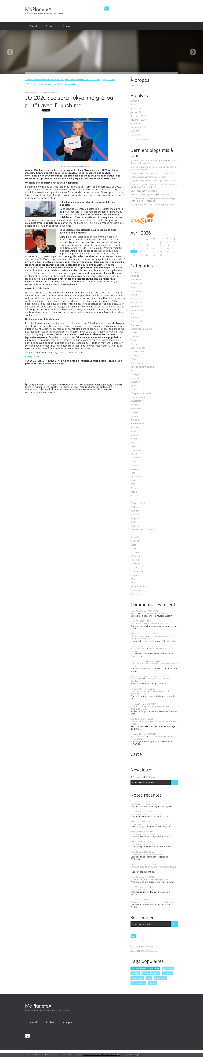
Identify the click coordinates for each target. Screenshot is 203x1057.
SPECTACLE (136, 541)
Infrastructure (137, 423)
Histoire (134, 412)
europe (152, 983)
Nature (133, 473)
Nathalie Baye (137, 176)
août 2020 (135, 131)
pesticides (168, 968)
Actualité (73, 384)
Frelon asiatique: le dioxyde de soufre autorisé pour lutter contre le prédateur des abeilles (62, 79)
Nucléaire (64, 386)
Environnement (41, 386)
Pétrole (134, 495)
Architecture (136, 291)
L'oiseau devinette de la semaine (150, 649)
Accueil (33, 26)
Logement (135, 450)
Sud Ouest (135, 552)
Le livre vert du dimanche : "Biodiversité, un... (151, 680)
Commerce (135, 344)
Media (133, 461)
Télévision (135, 556)
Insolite (134, 431)
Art (131, 298)
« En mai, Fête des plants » (143, 194)
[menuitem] (33, 26)
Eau (132, 370)
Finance (134, 405)
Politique (74, 386)
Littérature (135, 442)
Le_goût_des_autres (166, 180)
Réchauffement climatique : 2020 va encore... (154, 665)
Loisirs (133, 454)
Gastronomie (136, 408)
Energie (29, 386)
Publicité (134, 514)
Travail (133, 567)
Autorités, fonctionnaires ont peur (147, 160)
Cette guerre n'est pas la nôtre (145, 204)
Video (133, 582)
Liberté (172, 173)
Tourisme (135, 560)
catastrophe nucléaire (57, 389)
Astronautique (137, 310)
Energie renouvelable (140, 393)
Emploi (133, 386)
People (133, 492)
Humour (134, 416)
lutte (149, 978)
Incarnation (151, 190)
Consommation (137, 348)
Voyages (134, 594)
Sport (109, 386)
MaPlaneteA (38, 8)
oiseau (135, 973)
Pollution (83, 386)
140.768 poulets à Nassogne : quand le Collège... (153, 198)
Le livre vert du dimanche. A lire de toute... (153, 722)
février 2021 (136, 108)
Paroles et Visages (157, 176)
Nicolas (134, 613)
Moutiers (134, 721)
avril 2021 (135, 101)
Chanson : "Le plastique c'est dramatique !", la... (149, 707)
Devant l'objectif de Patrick (147, 187)
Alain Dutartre (137, 648)
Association (136, 302)
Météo (133, 465)
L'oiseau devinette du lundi (155, 613)
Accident (64, 384)
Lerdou (133, 623)
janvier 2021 (136, 112)
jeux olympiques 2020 (91, 389)
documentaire (138, 983)
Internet (134, 435)
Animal (133, 287)
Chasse (133, 332)
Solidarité (100, 386)
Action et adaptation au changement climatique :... (151, 637)
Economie (117, 384)
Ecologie (107, 384)
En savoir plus (135, 1055)
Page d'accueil (109, 79)
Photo (133, 499)
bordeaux (167, 973)
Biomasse (135, 325)
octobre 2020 (136, 123)
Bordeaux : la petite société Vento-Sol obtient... (153, 902)
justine (133, 706)
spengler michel (138, 691)
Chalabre (164, 194)
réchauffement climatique (145, 968)
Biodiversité (136, 321)
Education (135, 382)
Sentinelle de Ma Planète (142, 529)
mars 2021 (135, 104)
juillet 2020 (135, 135)
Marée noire (136, 457)
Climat (133, 340)
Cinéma (134, 336)
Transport (135, 564)
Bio (132, 314)
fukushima (74, 389)
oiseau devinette (151, 973)
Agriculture (135, 279)
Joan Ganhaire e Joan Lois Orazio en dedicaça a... (153, 166)
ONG (132, 484)
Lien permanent (34, 384)
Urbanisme (135, 575)
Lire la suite (136, 85)
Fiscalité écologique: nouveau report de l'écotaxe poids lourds (52, 84)
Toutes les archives (138, 139)
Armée (133, 295)
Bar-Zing (169, 204)
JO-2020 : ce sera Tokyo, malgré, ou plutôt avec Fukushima (69, 101)
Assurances (136, 306)
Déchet (133, 359)
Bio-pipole (135, 317)
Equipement (136, 401)
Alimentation (136, 283)
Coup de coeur (137, 351)
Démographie (137, 363)
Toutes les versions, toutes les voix (147, 173)
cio (110, 389)
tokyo (105, 389)
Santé (92, 386)
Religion (134, 518)
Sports (133, 548)
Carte (136, 754)
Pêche (133, 488)
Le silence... (135, 190)
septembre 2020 (138, 127)
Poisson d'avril (137, 503)
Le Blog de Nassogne (144, 200)
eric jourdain (136, 678)
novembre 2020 (138, 120)
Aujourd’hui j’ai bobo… (141, 180)
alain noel (160, 978)
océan (133, 480)
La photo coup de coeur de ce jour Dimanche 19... (154, 184)
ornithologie (137, 978)
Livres (133, 446)
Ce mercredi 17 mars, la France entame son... (151, 824)
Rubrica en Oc (141, 169)
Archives (50, 26)
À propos (67, 26)
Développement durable (90, 384)
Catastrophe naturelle (141, 329)
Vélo (132, 579)
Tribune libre (136, 571)
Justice (133, 439)
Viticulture (135, 590)
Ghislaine (134, 663)
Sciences (134, 526)
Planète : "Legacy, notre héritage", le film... (150, 879)
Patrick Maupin (137, 636)
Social (133, 533)
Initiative (134, 427)
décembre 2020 (137, 116)
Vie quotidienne (138, 586)
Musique (134, 469)
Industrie (54, 386)
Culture (134, 355)
